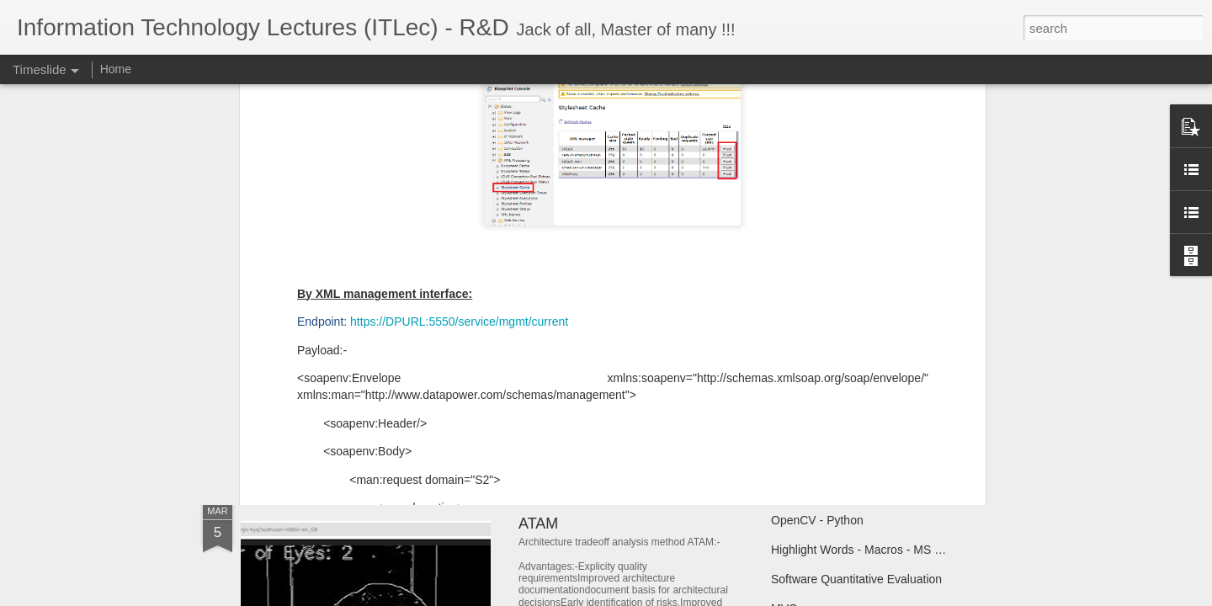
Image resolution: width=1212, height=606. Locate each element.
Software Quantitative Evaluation (856, 579)
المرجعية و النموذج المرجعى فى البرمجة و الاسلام (894, 389)
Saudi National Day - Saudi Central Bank (655, 357)
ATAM (538, 523)
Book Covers (804, 359)
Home (115, 69)
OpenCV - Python (817, 520)
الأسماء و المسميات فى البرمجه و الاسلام (873, 418)
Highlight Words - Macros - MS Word (866, 549)
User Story (554, 394)
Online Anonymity (319, 391)
